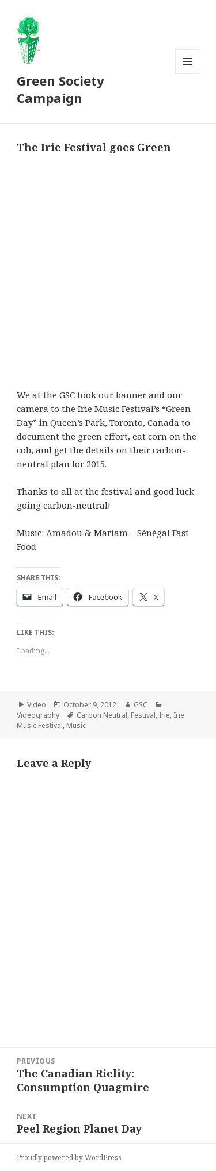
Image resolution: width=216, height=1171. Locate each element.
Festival (143, 715)
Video (36, 705)
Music (76, 725)
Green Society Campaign (60, 89)
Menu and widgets (187, 73)
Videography (38, 715)
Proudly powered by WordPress (69, 1157)
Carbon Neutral (102, 715)
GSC (140, 705)
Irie (164, 715)
